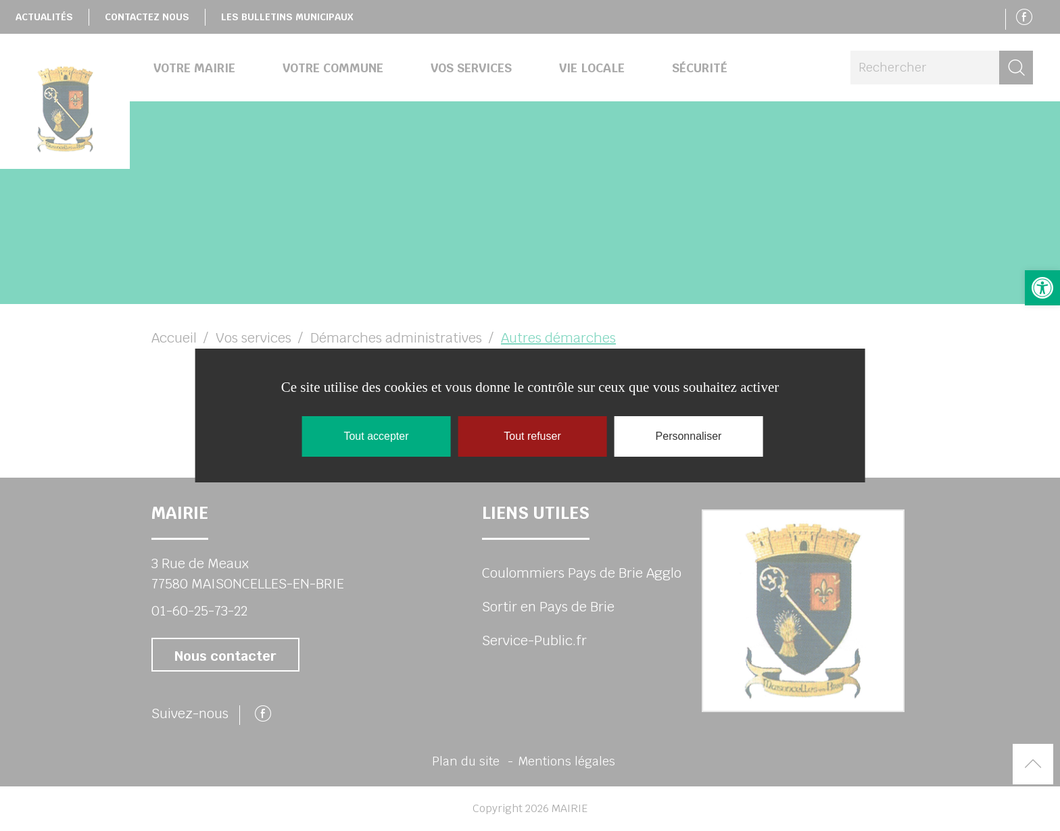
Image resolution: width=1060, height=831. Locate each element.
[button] (1042, 287)
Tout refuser (532, 436)
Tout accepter (375, 436)
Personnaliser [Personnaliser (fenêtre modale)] (689, 436)
